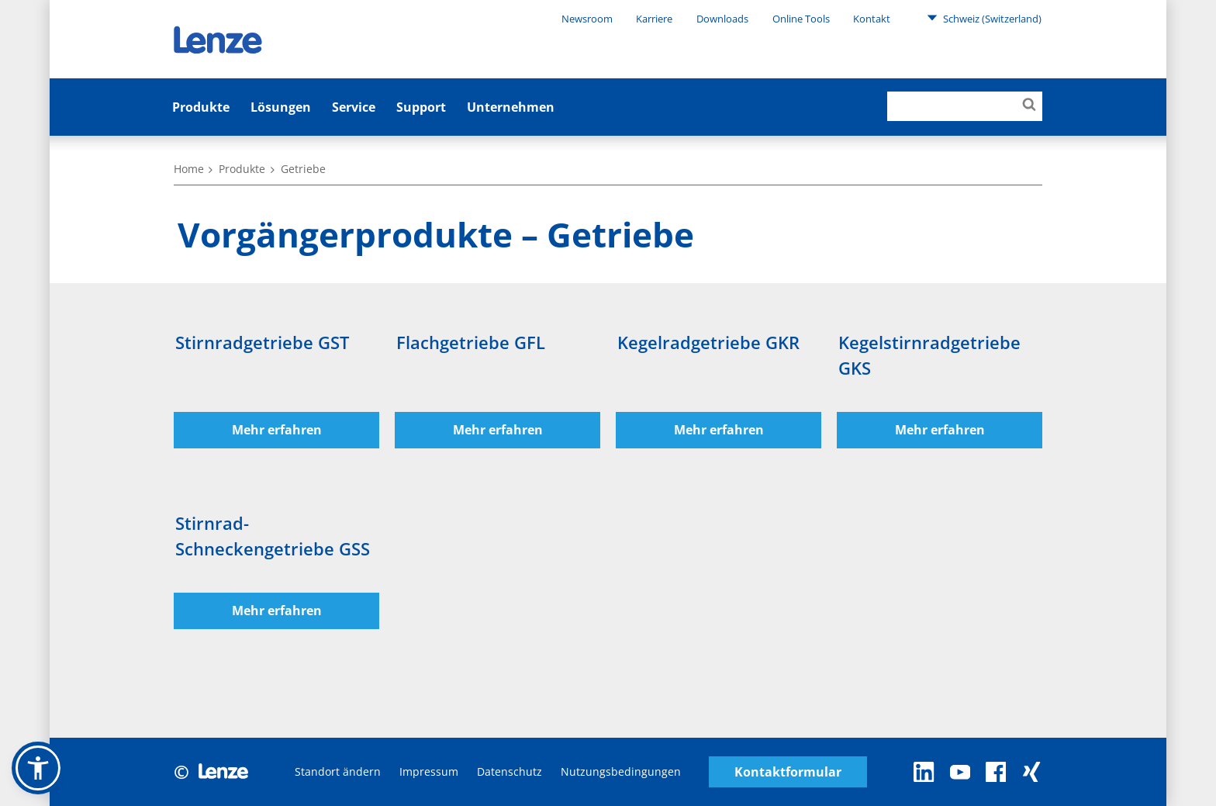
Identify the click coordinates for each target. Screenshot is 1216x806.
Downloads (722, 19)
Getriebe (303, 168)
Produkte (201, 107)
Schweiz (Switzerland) (984, 18)
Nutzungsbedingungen (621, 771)
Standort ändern (338, 771)
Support (421, 107)
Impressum (428, 771)
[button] (38, 767)
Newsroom (587, 19)
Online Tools (801, 19)
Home (189, 168)
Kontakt (871, 19)
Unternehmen (510, 107)
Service (353, 107)
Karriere (654, 19)
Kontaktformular (787, 772)
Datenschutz (509, 771)
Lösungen (280, 107)
